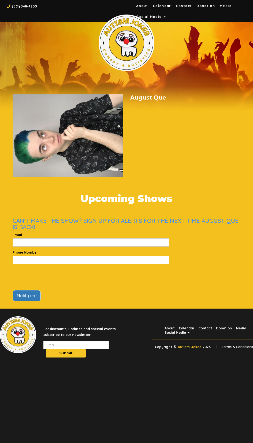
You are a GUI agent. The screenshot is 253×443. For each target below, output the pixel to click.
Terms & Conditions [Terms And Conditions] (237, 347)
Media (226, 6)
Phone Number (25, 252)
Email (17, 235)
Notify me (27, 295)
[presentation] (49, 277)
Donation (206, 6)
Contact (184, 6)
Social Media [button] (177, 332)
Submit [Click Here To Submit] (65, 353)
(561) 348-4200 (24, 6)
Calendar (162, 6)
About (142, 6)
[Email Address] (76, 345)
